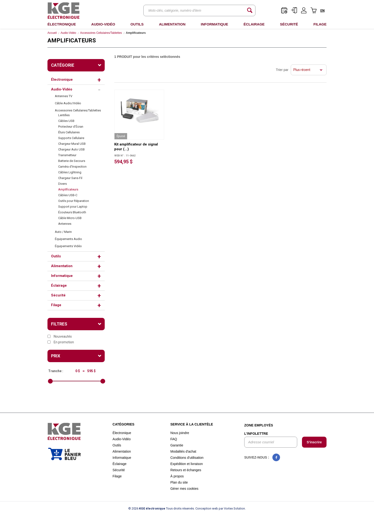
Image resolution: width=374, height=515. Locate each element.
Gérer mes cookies (184, 488)
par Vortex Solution (232, 508)
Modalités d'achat (183, 451)
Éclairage (254, 24)
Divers (62, 183)
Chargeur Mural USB (72, 143)
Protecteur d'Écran (70, 126)
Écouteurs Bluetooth (72, 212)
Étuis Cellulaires (69, 132)
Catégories (124, 424)
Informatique (214, 24)
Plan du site (179, 482)
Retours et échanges (185, 470)
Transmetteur (67, 155)
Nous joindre (179, 433)
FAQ (173, 439)
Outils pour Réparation (73, 201)
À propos (177, 476)
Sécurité (289, 24)
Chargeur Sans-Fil (70, 178)
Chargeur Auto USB (71, 149)
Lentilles (64, 115)
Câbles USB (66, 121)
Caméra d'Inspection (72, 166)
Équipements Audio (68, 239)
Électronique (61, 24)
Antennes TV (63, 96)
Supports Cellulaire (71, 138)
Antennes (64, 223)
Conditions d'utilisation (186, 458)
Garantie (176, 445)
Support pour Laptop (72, 206)
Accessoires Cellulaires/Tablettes (101, 33)
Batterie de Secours (71, 161)
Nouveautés (59, 336)
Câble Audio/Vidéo (68, 103)
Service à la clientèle (191, 424)
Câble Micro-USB (70, 218)
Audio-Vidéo (103, 24)
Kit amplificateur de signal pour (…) (136, 146)
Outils (137, 24)
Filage (320, 24)
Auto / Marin (63, 232)
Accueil (52, 33)
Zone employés (258, 425)
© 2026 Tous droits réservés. (161, 508)
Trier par (282, 70)
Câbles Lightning (69, 172)
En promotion (60, 342)
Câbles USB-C (67, 195)
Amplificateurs (68, 189)
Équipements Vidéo (68, 246)
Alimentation (172, 24)
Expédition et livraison (186, 464)
